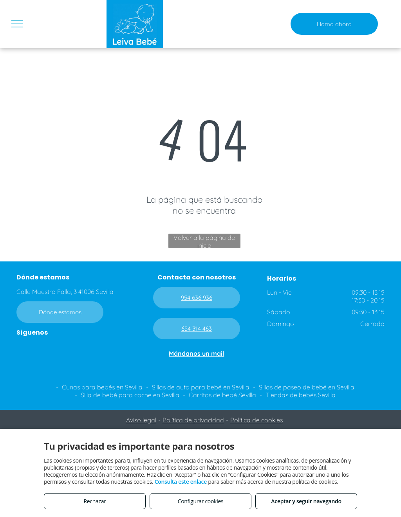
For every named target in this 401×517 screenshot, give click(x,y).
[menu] (17, 24)
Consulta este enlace (181, 481)
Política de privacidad (193, 420)
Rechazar (94, 501)
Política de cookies (256, 420)
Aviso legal (141, 420)
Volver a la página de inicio (204, 241)
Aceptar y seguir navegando (306, 501)
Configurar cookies (201, 501)
